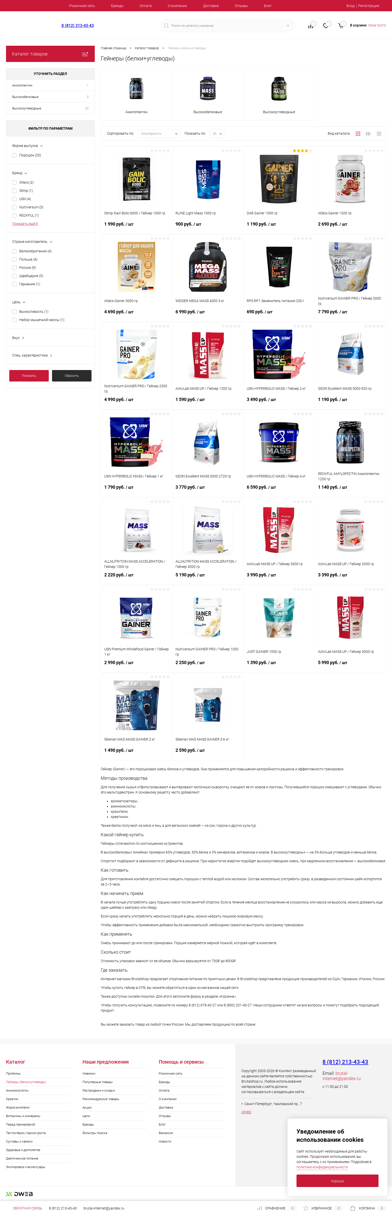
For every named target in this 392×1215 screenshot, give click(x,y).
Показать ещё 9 (25, 224)
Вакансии (166, 1133)
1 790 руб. (136, 490)
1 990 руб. (136, 227)
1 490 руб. (136, 753)
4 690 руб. (136, 315)
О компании (177, 6)
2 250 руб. (208, 665)
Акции (87, 1107)
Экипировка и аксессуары (25, 1167)
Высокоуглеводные (26, 108)
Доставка (211, 6)
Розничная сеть (82, 6)
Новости (165, 1141)
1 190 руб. (279, 227)
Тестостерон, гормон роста (26, 1133)
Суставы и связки (19, 1141)
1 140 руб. (350, 490)
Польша (28, 259)
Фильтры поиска (94, 1133)
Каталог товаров (50, 54)
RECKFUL (29, 215)
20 (86, 108)
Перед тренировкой (20, 1124)
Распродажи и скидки (98, 1090)
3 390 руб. (350, 578)
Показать (29, 376)
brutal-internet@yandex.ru (341, 1076)
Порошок (30, 155)
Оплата (146, 6)
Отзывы (241, 6)
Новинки (88, 1073)
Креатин (12, 1099)
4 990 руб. (136, 402)
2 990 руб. (136, 665)
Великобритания (35, 251)
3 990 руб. (279, 578)
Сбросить (72, 376)
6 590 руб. (279, 490)
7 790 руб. (350, 315)
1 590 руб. (208, 402)
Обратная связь (24, 1208)
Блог (268, 6)
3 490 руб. (279, 402)
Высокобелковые (25, 97)
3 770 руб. (208, 490)
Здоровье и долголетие (23, 1150)
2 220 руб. (136, 578)
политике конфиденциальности (322, 1167)
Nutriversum (31, 207)
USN (25, 199)
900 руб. (208, 227)
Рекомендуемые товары (100, 1099)
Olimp (26, 191)
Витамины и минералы (23, 1116)
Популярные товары (97, 1082)
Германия (29, 284)
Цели (86, 1116)
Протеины (13, 1073)
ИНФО (246, 1112)
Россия (27, 268)
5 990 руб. (350, 665)
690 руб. (279, 315)
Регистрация (368, 6)
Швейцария (31, 276)
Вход (350, 6)
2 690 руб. (350, 227)
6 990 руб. (208, 315)
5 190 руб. (208, 578)
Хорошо (337, 1181)
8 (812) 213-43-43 (78, 25)
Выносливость (33, 312)
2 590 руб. (208, 753)
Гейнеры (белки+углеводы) (26, 1082)
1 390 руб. (279, 665)
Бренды (117, 6)
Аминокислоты (17, 1090)
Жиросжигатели (18, 1107)
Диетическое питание (22, 1158)
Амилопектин (22, 85)
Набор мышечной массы (41, 320)
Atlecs (26, 182)
